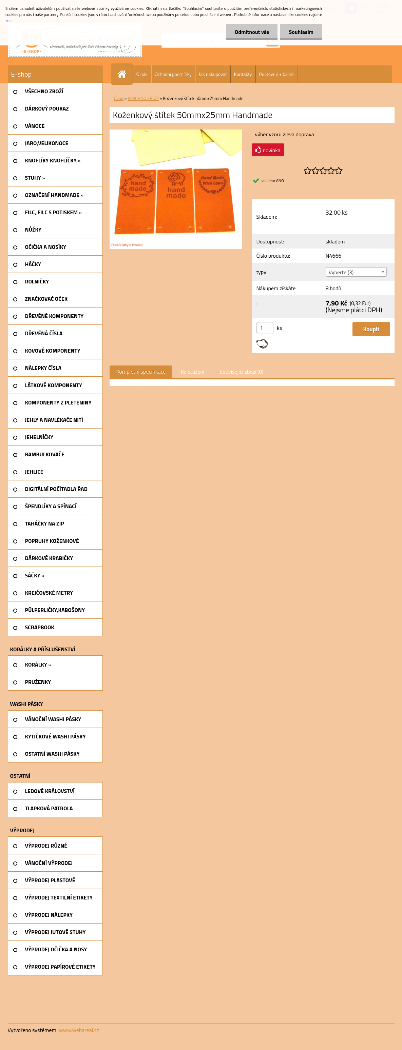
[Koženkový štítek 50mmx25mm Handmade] (176, 132)
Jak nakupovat (213, 74)
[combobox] (356, 272)
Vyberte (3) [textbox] (341, 272)
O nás (142, 74)
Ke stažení (192, 372)
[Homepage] (125, 74)
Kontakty (243, 74)
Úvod (118, 98)
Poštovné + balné (276, 74)
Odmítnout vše (252, 32)
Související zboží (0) (241, 372)
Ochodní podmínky (173, 74)
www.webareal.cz (79, 1030)
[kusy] (264, 328)
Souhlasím (301, 32)
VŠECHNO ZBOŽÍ (143, 98)
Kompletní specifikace (141, 372)
